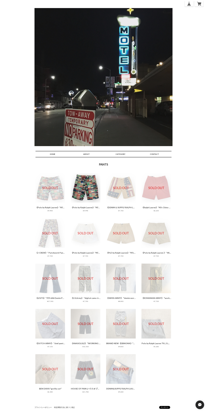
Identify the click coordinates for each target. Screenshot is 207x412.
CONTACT (154, 154)
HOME (52, 154)
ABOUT (86, 154)
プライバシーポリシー (43, 407)
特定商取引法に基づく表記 (64, 407)
